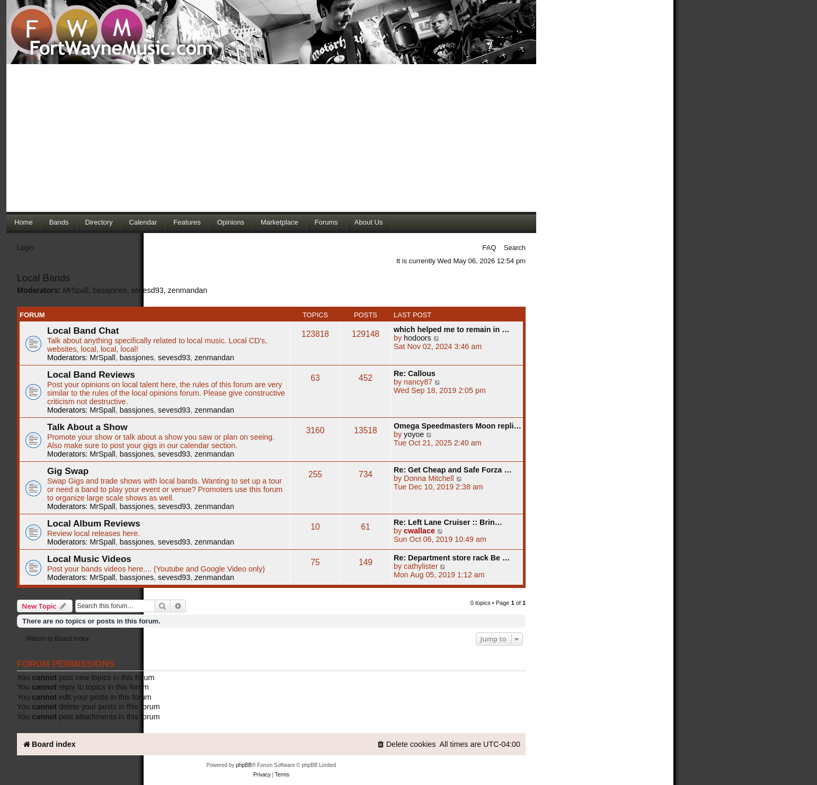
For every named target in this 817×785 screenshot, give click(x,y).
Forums (326, 222)
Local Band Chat (83, 330)
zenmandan (188, 290)
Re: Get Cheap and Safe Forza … (452, 470)
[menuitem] (406, 744)
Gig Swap (67, 471)
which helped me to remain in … (451, 329)
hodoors (417, 338)
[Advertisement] (271, 138)
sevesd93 (147, 290)
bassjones (110, 290)
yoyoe (414, 434)
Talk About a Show (87, 427)
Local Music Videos (89, 559)
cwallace (419, 531)
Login (25, 248)
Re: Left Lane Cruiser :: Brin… (448, 522)
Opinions (230, 222)
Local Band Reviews (91, 374)
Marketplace (279, 222)
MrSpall (75, 290)
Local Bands (43, 278)
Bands (59, 222)
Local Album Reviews (93, 523)
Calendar (143, 222)
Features (186, 222)
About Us (368, 222)
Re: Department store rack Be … (452, 558)
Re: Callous (415, 373)
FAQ (489, 248)
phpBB (244, 765)
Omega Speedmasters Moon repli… (457, 426)
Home (23, 222)
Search (515, 248)
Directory (99, 222)
